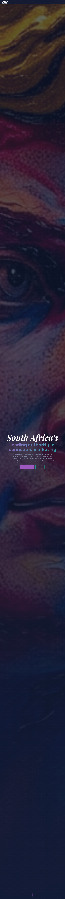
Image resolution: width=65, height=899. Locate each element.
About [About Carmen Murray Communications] (15, 2)
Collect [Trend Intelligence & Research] (27, 2)
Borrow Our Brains (27, 466)
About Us (40, 467)
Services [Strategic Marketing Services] (21, 2)
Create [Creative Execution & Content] (42, 2)
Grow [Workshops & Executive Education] (48, 2)
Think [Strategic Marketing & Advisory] (38, 2)
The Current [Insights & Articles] (54, 2)
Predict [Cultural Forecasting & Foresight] (33, 2)
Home (10, 2)
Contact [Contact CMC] (61, 2)
